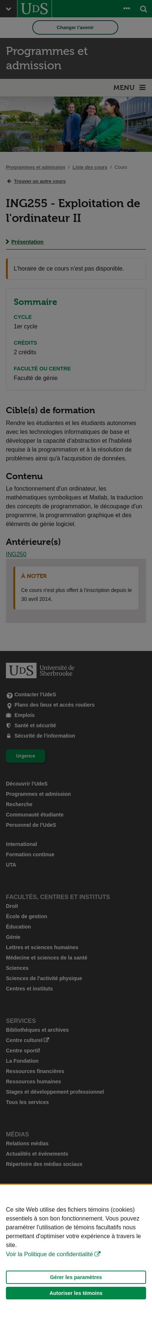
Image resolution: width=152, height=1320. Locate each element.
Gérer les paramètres (76, 1277)
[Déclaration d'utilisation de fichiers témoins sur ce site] (76, 1252)
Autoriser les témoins (75, 1293)
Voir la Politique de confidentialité (49, 1254)
